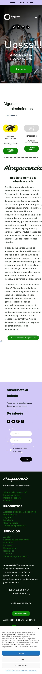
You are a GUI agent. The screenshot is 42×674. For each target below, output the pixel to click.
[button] (39, 628)
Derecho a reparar (12, 498)
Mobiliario (8, 520)
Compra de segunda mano (16, 540)
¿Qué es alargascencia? (15, 492)
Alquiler (7, 537)
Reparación (9, 551)
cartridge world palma (10, 137)
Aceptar (21, 653)
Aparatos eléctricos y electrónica (19, 512)
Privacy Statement (22, 671)
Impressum (33, 671)
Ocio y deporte (10, 523)
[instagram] (23, 27)
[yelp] (22, 421)
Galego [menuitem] (30, 3)
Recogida (8, 545)
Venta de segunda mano (15, 556)
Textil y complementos (14, 526)
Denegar (21, 659)
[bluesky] (13, 421)
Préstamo (8, 542)
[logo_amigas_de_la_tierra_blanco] (12, 14)
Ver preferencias (21, 665)
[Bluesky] (13, 27)
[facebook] (18, 27)
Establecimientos (11, 495)
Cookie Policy (10, 671)
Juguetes (8, 517)
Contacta (7, 500)
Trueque (7, 553)
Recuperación (10, 548)
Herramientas (10, 514)
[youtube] (28, 27)
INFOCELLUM (31, 136)
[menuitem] (12, 2)
